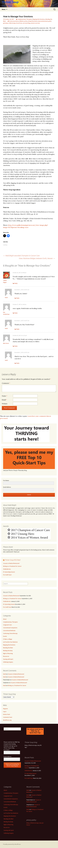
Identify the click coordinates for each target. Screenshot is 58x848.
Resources (6, 656)
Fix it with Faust (7, 575)
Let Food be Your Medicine (10, 642)
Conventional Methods (9, 630)
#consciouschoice (14, 21)
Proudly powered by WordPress (12, 844)
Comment (6, 383)
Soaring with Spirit (8, 659)
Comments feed (7, 717)
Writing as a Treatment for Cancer (12, 566)
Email (4, 400)
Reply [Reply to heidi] (17, 298)
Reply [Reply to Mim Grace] (16, 346)
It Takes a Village (7, 639)
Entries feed (6, 714)
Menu (3, 9)
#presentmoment (43, 21)
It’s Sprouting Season (9, 572)
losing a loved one (17, 23)
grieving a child (7, 23)
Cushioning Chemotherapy (10, 633)
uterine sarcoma (35, 23)
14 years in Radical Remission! (11, 563)
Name (4, 396)
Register (5, 708)
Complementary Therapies (24, 19)
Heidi (4, 674)
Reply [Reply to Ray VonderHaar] (16, 313)
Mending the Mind (8, 648)
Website (4, 404)
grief (50, 21)
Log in (4, 711)
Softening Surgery (8, 662)
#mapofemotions (33, 21)
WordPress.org (7, 720)
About (4, 619)
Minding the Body (8, 650)
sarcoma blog (26, 23)
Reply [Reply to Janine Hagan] (16, 283)
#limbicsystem (24, 21)
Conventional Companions (10, 628)
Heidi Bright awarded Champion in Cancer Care (21, 255)
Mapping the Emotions (39, 19)
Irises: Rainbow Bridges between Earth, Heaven (37, 258)
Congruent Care (7, 625)
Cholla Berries (7, 569)
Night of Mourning (8, 653)
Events (5, 636)
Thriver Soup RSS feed (12, 560)
